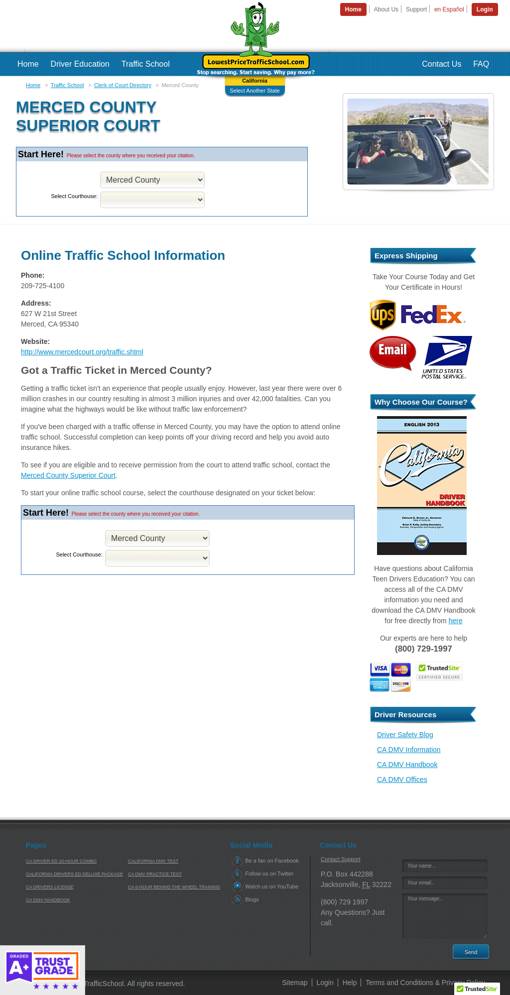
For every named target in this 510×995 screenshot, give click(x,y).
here (456, 621)
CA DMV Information (409, 750)
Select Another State (254, 91)
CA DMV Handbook (407, 765)
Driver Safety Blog (405, 735)
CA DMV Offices (402, 779)
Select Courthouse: (74, 196)
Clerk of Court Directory (122, 85)
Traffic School (67, 85)
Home (33, 85)
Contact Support (341, 859)
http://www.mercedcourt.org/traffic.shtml (82, 352)
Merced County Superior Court (68, 475)
